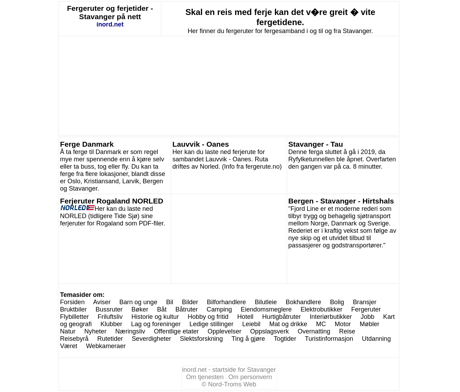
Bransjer (365, 302)
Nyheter (95, 331)
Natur (67, 331)
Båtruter (186, 309)
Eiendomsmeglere (266, 309)
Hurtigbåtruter (281, 316)
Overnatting (314, 331)
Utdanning (376, 338)
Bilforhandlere (226, 302)
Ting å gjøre (248, 338)
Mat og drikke (288, 324)
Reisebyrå (74, 338)
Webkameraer (106, 346)
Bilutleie (266, 302)
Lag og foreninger (156, 324)
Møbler (369, 324)
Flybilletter (74, 316)
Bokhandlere (303, 302)
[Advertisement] (229, 85)
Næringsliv (130, 331)
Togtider (285, 338)
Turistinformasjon (329, 338)
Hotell (245, 316)
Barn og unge (138, 302)
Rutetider (110, 338)
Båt (161, 309)
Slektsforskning (201, 338)
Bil (169, 302)
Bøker (140, 309)
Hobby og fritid (208, 316)
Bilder (190, 302)
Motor (343, 324)
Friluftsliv (110, 316)
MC (321, 324)
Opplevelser (225, 331)
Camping (219, 309)
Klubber (111, 324)
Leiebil (251, 324)
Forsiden (72, 302)
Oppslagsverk (269, 331)
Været (68, 346)
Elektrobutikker (321, 309)
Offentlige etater (176, 331)
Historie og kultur (155, 316)
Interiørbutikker (331, 316)
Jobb (367, 316)
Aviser (102, 302)
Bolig (337, 302)
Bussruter (109, 309)
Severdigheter (151, 338)
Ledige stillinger (211, 324)
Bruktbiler (73, 309)
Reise (347, 331)
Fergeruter (366, 309)
